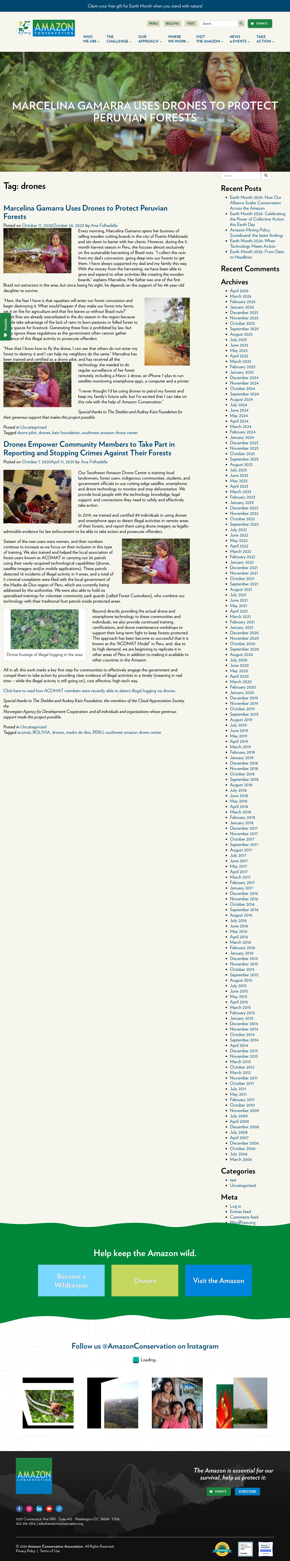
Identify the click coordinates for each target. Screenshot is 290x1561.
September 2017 (244, 844)
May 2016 (238, 931)
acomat (24, 732)
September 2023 (244, 459)
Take (265, 39)
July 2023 (238, 470)
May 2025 (239, 350)
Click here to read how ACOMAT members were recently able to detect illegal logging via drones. (89, 690)
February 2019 (242, 752)
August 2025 (241, 334)
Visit (191, 23)
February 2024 (243, 432)
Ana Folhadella (104, 225)
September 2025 (244, 328)
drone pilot (26, 432)
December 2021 (244, 567)
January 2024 (242, 437)
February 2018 (242, 817)
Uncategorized (33, 427)
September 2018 (244, 779)
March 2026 (240, 296)
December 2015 (244, 958)
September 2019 (244, 714)
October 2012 (242, 1067)
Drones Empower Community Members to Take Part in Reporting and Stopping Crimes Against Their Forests (89, 448)
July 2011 (238, 1088)
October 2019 (242, 708)
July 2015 (238, 985)
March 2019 (240, 746)
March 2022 (240, 551)
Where (178, 39)
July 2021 (238, 594)
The (118, 39)
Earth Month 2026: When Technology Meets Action (253, 243)
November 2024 (244, 383)
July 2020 (238, 660)
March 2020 (241, 681)
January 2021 (241, 627)
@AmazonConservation (139, 1345)
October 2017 (242, 839)
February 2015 (242, 1012)
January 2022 (242, 562)
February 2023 (242, 497)
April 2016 (239, 936)
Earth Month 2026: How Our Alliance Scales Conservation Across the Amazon (255, 203)
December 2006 (244, 1143)
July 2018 (238, 790)
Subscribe (247, 1492)
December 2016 (244, 893)
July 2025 (238, 339)
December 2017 (244, 828)
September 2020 (244, 649)
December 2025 (244, 312)
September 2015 (244, 974)
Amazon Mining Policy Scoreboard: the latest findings (256, 232)
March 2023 (240, 491)
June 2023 (239, 475)
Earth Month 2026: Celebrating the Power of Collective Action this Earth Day (257, 219)
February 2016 (242, 947)
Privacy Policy (25, 1551)
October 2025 (242, 323)
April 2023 (239, 486)
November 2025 (244, 318)
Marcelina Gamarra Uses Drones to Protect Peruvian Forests (85, 212)
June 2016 (239, 926)
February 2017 (242, 882)
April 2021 (239, 611)
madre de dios (78, 732)
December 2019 (244, 698)
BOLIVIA (41, 732)
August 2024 (241, 399)
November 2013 (244, 1056)
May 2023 (238, 480)
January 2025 (242, 372)
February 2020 (243, 687)
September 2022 (244, 524)
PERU (98, 732)
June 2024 (239, 410)
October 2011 (242, 1083)
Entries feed (240, 1211)
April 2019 (239, 741)
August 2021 (241, 589)
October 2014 (242, 1034)
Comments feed (244, 1217)
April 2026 (239, 290)
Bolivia (172, 23)
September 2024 (244, 394)
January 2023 (242, 502)
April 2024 (239, 421)
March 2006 (241, 1159)
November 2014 (244, 1029)
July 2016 (238, 920)
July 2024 (238, 404)
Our (149, 39)
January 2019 (241, 757)
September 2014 (244, 1040)
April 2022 (239, 546)
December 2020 (244, 632)
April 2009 (239, 1121)
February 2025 (242, 366)
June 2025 (239, 345)
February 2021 (242, 622)
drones (44, 432)
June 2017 (239, 860)
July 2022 (238, 529)
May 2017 (238, 866)
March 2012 (240, 1072)
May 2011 (238, 1094)
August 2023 (241, 464)
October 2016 (242, 904)
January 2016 (242, 953)
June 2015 (239, 991)
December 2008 (244, 1126)
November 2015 (244, 964)
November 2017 (244, 833)
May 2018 (238, 801)
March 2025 (240, 361)
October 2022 (242, 518)
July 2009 (238, 1116)
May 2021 (238, 605)
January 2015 (241, 1018)
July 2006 (239, 1154)
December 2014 (244, 1023)
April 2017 (239, 871)
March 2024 (240, 426)
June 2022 (239, 535)
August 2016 (241, 915)
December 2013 (244, 1050)
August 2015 (241, 980)
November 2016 (244, 898)
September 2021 (244, 584)
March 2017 (240, 877)
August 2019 (241, 719)
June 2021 (239, 600)
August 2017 (241, 850)
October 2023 (242, 453)
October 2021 (242, 578)
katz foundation (66, 432)
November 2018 (244, 768)
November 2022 (244, 513)
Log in (235, 1206)
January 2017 (241, 888)
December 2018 (244, 763)
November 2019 (244, 703)
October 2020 (242, 643)
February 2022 (242, 556)
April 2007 (239, 1137)
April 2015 (239, 1002)
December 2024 (244, 377)
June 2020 (239, 665)
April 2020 (239, 676)
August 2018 (241, 784)
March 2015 (240, 1007)
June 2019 (239, 730)
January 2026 (242, 307)
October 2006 (243, 1148)
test (233, 1180)
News (240, 39)
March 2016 (240, 942)
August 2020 (241, 654)
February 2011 (242, 1099)
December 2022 (244, 508)
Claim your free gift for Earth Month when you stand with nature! (145, 6)
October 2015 (242, 969)
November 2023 (244, 448)
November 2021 (244, 573)
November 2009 (244, 1110)
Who (91, 39)
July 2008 (239, 1132)
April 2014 (239, 1045)
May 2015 (238, 996)
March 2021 (240, 616)
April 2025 (239, 356)
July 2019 (238, 725)
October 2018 (242, 774)
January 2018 (242, 822)
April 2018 (239, 806)
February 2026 (243, 301)
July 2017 (238, 855)
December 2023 (244, 442)
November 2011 (244, 1078)
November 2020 (244, 638)
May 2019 (238, 736)
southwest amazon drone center (110, 432)
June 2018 (239, 795)
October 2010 (242, 1105)
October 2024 (242, 388)
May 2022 (239, 540)
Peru (153, 23)
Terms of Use (50, 1551)
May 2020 (239, 670)
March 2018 (240, 812)
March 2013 (240, 1061)
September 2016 (244, 909)
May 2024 (239, 415)
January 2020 (242, 692)
